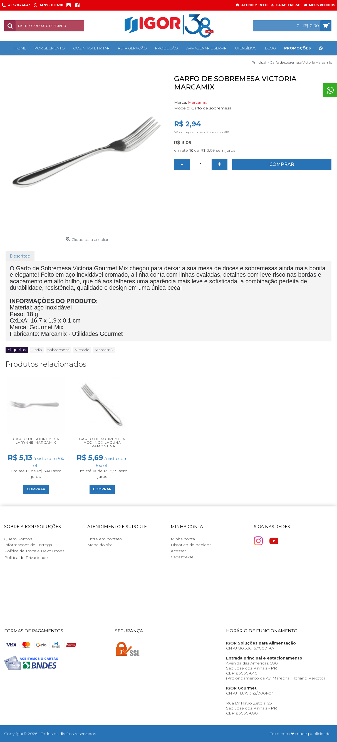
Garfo (36, 349)
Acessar (178, 550)
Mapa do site (100, 544)
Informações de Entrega (28, 544)
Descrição (20, 256)
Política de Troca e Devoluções (34, 550)
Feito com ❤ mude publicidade (300, 733)
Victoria (82, 349)
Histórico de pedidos (191, 544)
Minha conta (183, 538)
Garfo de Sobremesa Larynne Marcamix (36, 440)
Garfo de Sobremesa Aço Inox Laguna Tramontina (102, 442)
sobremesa (58, 349)
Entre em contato (104, 538)
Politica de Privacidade (26, 557)
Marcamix (197, 102)
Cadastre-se (182, 556)
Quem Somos (18, 538)
